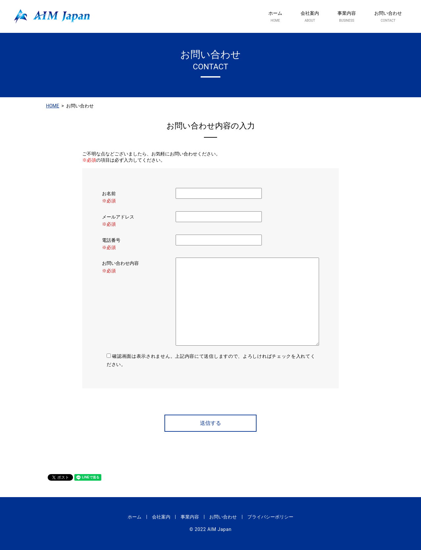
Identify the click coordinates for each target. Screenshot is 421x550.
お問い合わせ (388, 17)
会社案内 (310, 17)
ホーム (275, 17)
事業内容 (346, 17)
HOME (52, 105)
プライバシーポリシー (270, 516)
